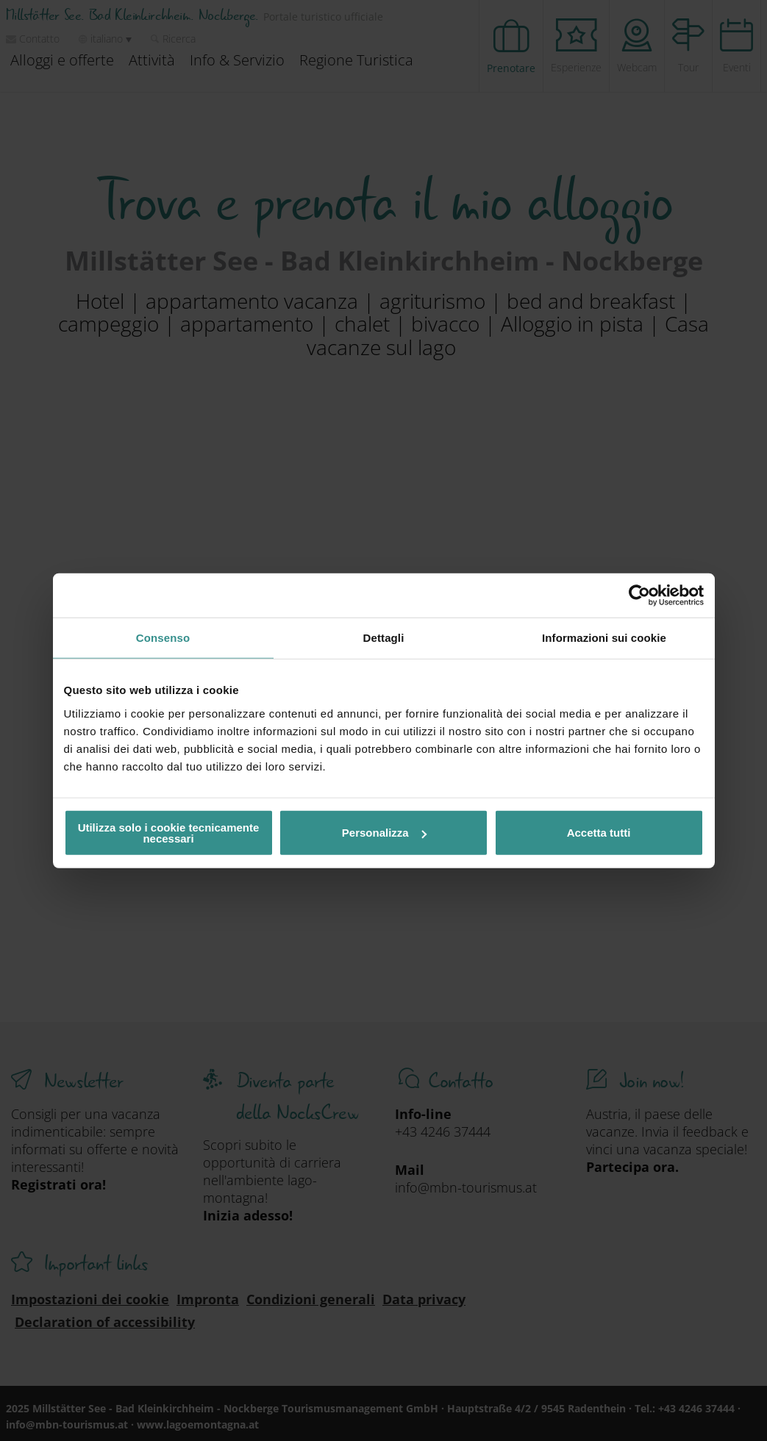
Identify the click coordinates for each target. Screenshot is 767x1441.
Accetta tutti (599, 832)
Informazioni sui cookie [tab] (604, 638)
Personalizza (384, 832)
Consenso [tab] (163, 638)
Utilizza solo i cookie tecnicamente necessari (169, 832)
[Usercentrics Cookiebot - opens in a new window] (639, 595)
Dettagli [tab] (383, 638)
